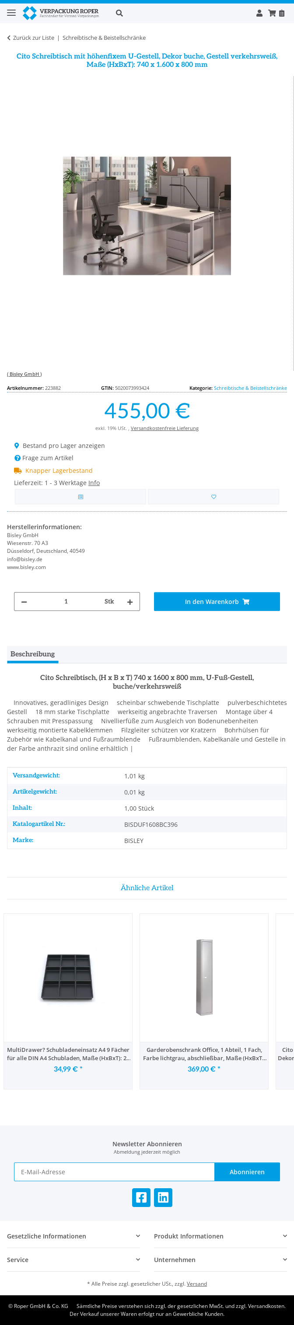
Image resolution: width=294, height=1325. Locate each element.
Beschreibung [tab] (32, 654)
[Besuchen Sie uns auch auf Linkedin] (163, 1197)
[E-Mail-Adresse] (114, 1171)
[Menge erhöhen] (130, 601)
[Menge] (65, 601)
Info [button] (94, 483)
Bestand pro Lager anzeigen (59, 445)
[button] (181, 13)
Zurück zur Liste (33, 38)
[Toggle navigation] (11, 8)
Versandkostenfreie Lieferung (165, 428)
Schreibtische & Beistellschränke (250, 388)
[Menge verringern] (24, 601)
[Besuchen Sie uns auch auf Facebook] (141, 1197)
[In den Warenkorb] (217, 601)
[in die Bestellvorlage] (213, 496)
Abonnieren (247, 1172)
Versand (197, 1283)
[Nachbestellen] (281, 13)
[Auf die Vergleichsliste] (80, 496)
